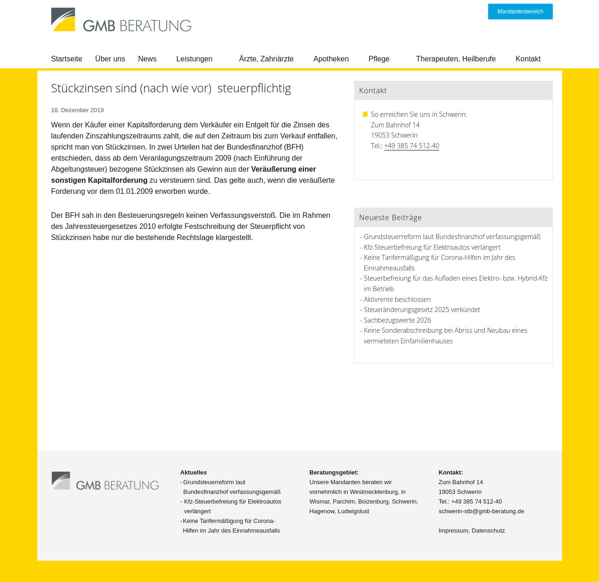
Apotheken (331, 59)
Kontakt (527, 59)
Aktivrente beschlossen (397, 299)
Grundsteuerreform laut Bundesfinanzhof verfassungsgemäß (452, 236)
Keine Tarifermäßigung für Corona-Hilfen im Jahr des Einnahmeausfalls (231, 525)
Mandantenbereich (520, 11)
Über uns (110, 59)
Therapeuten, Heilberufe (456, 59)
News (147, 59)
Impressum (453, 530)
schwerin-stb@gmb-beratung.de (481, 511)
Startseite (67, 59)
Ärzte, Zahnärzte (266, 59)
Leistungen (194, 59)
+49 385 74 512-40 (411, 145)
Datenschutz (488, 530)
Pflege (379, 59)
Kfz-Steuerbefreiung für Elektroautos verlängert (432, 247)
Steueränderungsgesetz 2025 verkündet (422, 309)
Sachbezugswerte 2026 (397, 320)
